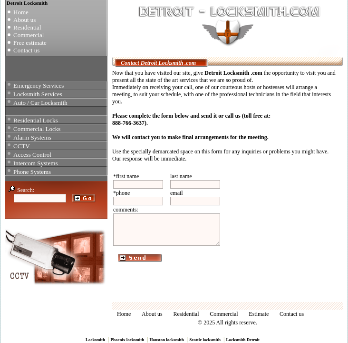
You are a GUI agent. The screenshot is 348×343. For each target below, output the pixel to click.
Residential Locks (35, 120)
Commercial (28, 35)
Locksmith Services (37, 94)
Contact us (26, 50)
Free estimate (30, 42)
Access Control (32, 154)
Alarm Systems (32, 137)
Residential (27, 27)
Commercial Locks (36, 128)
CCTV (21, 146)
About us (24, 19)
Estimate (259, 314)
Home (21, 12)
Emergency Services (38, 85)
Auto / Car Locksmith (40, 102)
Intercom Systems (35, 163)
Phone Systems (32, 171)
